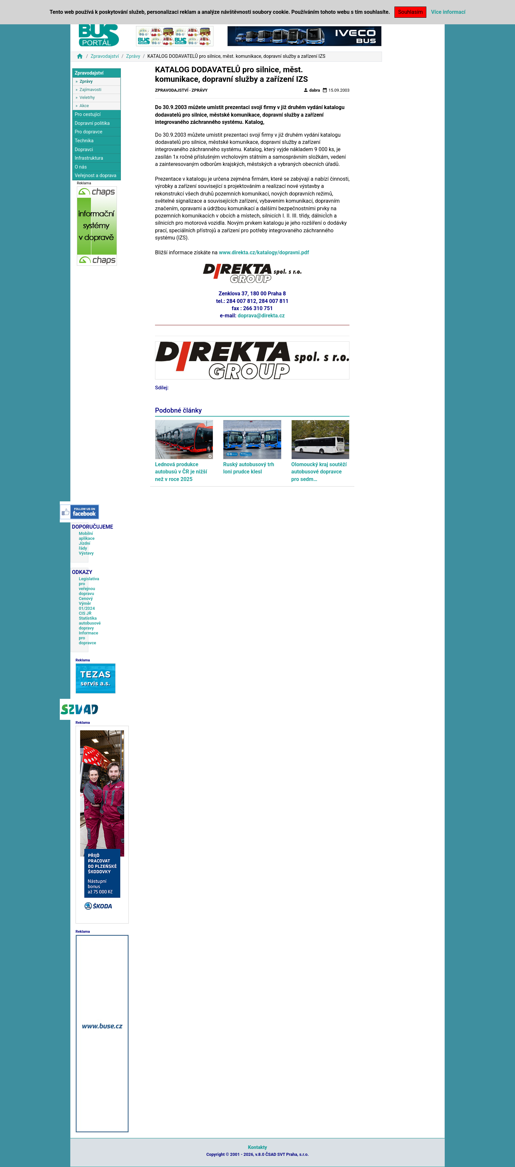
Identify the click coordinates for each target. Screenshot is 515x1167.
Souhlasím (410, 12)
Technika (84, 141)
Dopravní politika (92, 123)
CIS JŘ (85, 613)
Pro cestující (88, 114)
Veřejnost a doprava (95, 175)
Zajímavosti (90, 89)
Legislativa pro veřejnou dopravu (89, 586)
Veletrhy (87, 97)
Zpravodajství (105, 56)
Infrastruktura (89, 158)
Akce (84, 105)
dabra (311, 90)
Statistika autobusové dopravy (90, 623)
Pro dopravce (88, 132)
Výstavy (86, 553)
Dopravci (84, 149)
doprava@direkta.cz (261, 315)
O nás (81, 167)
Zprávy (133, 56)
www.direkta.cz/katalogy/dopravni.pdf (264, 252)
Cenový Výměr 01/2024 (87, 603)
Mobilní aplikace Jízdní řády (87, 541)
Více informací (448, 12)
